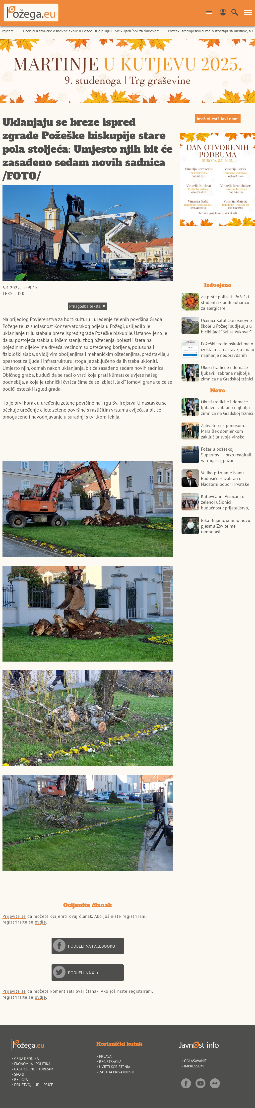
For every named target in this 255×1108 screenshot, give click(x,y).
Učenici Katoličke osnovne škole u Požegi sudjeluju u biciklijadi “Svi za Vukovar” (93, 30)
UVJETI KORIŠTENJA (114, 1066)
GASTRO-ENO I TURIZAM (33, 1069)
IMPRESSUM (194, 1066)
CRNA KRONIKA (26, 1058)
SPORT (19, 1074)
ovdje (40, 922)
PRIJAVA (105, 1056)
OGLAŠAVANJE (195, 1060)
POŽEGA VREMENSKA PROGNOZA (217, 256)
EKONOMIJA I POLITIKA (32, 1063)
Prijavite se (14, 916)
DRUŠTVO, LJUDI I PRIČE (33, 1084)
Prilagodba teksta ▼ (87, 306)
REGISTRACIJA (110, 1061)
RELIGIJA (21, 1079)
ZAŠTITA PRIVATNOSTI (116, 1072)
